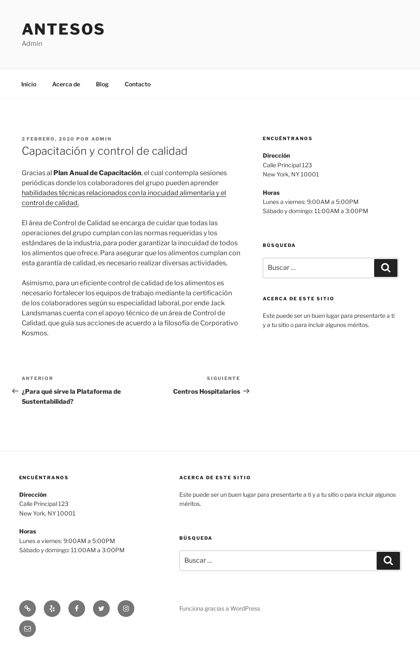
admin (101, 139)
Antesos (64, 29)
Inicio (28, 84)
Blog (102, 84)
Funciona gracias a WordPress (219, 608)
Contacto (138, 84)
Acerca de (66, 84)
